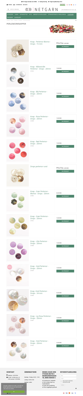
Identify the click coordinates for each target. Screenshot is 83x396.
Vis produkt (65, 46)
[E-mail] (68, 378)
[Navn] (68, 375)
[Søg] (13, 9)
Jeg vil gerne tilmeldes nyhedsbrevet (69, 381)
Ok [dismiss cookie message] (13, 391)
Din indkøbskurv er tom (69, 10)
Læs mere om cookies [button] (8, 388)
